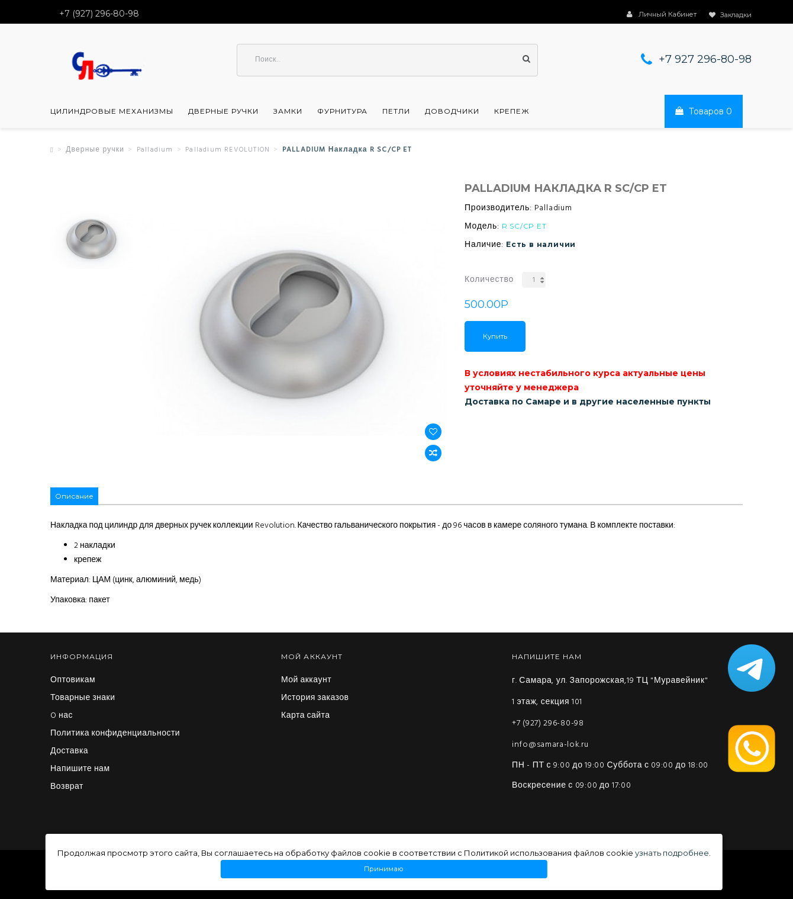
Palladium (155, 150)
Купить (495, 336)
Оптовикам (72, 680)
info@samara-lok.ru (550, 745)
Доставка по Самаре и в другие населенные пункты (588, 401)
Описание (74, 496)
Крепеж (512, 111)
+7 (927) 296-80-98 (548, 723)
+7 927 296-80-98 (705, 59)
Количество (489, 280)
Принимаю (384, 869)
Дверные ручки (223, 111)
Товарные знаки (82, 698)
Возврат (66, 787)
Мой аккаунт (306, 680)
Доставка (69, 751)
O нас (61, 716)
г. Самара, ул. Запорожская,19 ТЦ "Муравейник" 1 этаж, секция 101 (610, 691)
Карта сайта (305, 716)
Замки (287, 111)
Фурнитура (342, 111)
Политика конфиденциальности (115, 734)
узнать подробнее (672, 853)
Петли (396, 111)
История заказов (315, 698)
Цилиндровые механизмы (111, 111)
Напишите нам (80, 769)
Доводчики (452, 111)
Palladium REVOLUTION (227, 150)
